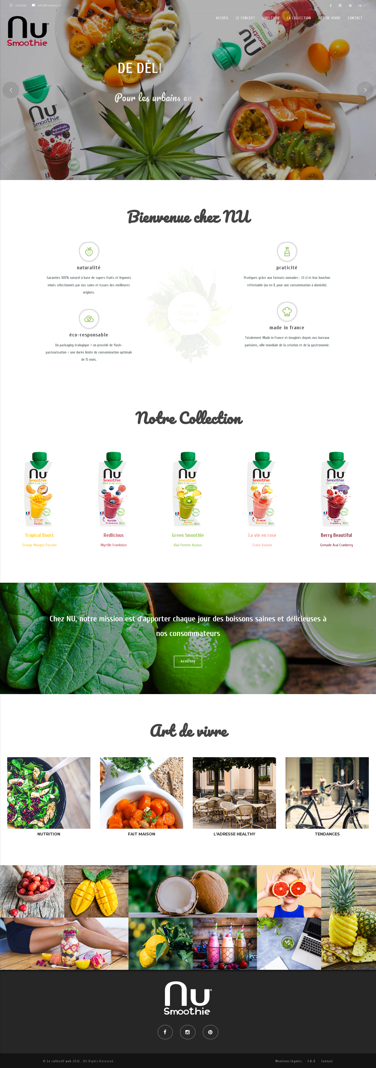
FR (362, 5)
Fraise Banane (262, 545)
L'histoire (271, 18)
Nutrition (48, 834)
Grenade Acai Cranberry (336, 545)
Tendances (327, 834)
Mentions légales (289, 1061)
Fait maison (141, 834)
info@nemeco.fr (49, 5)
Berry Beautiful (336, 535)
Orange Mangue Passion (40, 545)
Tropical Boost (39, 535)
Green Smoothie (188, 535)
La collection (299, 18)
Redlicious (114, 535)
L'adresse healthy (234, 834)
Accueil (222, 18)
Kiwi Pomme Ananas (188, 545)
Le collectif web (59, 1061)
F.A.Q (311, 1061)
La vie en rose (262, 535)
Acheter (21, 5)
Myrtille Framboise (113, 545)
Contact (355, 18)
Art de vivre (329, 18)
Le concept (245, 18)
